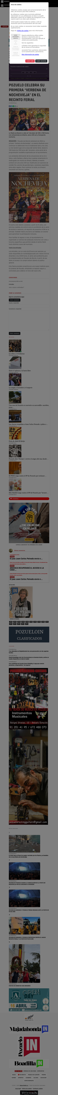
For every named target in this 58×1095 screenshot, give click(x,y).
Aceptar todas (30, 61)
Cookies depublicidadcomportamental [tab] (15, 54)
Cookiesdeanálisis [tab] (15, 43)
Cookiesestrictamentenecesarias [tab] (16, 37)
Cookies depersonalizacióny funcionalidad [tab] (15, 48)
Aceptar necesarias (41, 61)
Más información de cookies (30, 54)
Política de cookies (23, 31)
